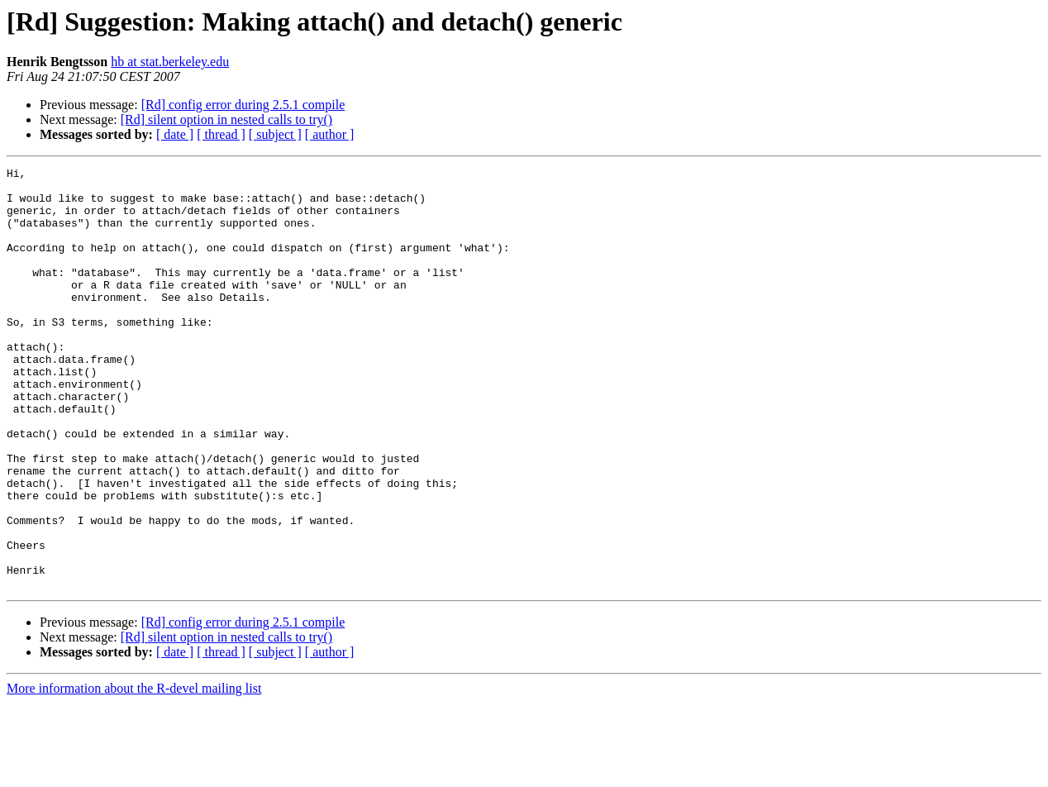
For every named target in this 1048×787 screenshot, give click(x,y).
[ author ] (330, 134)
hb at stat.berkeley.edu (170, 62)
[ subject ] (275, 134)
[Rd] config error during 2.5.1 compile (243, 105)
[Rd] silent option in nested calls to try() (226, 119)
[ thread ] (221, 134)
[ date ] (174, 134)
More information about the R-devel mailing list (134, 773)
